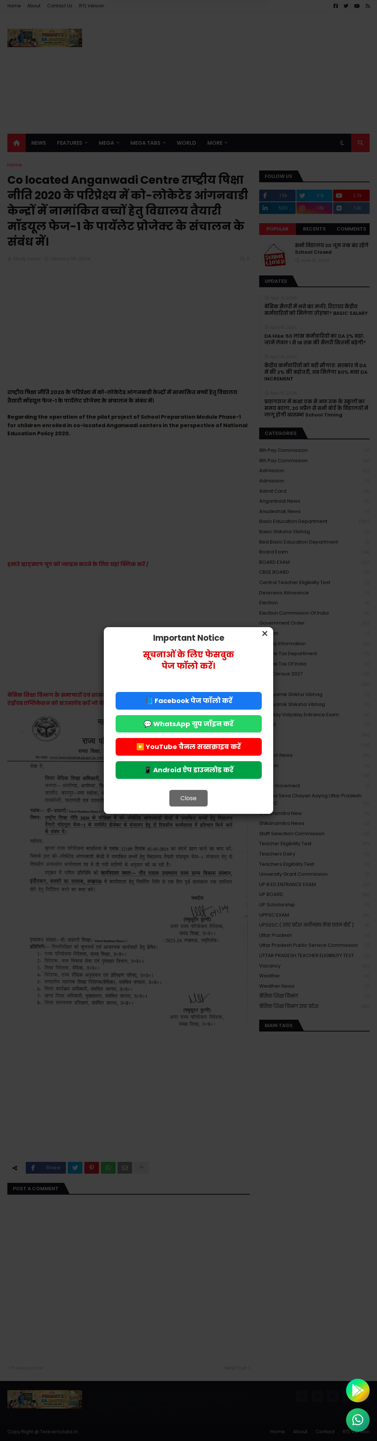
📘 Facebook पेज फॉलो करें (188, 700)
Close (188, 798)
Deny (151, 36)
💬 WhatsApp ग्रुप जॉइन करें (188, 723)
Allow (225, 36)
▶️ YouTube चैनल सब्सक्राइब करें (188, 746)
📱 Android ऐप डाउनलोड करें (188, 769)
